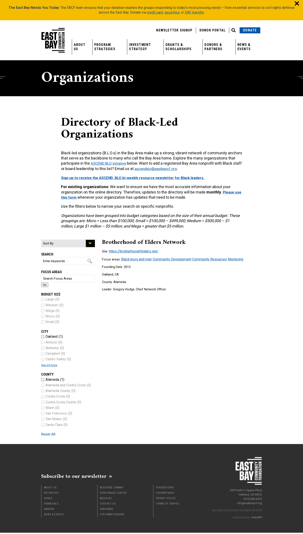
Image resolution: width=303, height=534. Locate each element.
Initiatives (51, 494)
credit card (155, 12)
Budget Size (50, 294)
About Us (79, 47)
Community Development (168, 258)
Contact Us (108, 504)
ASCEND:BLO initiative (109, 163)
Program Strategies (104, 47)
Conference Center (113, 494)
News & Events (244, 47)
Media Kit (106, 499)
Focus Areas (51, 272)
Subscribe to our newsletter (80, 476)
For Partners (165, 494)
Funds (48, 499)
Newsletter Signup (174, 30)
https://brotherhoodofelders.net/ (132, 251)
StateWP (256, 515)
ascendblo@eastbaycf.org (167, 168)
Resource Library (111, 488)
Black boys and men (135, 258)
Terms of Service (167, 504)
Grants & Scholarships (178, 47)
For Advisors (165, 488)
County (47, 374)
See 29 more (51, 365)
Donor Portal (212, 30)
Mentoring (227, 258)
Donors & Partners (213, 47)
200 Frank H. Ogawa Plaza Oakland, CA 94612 (246, 490)
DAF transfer (194, 12)
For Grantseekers (112, 515)
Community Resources (203, 258)
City (44, 332)
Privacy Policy (166, 499)
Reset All (50, 433)
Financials (51, 504)
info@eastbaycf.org (249, 501)
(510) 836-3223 (252, 497)
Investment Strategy (140, 47)
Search (47, 254)
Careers (49, 510)
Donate (250, 30)
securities (171, 12)
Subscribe (106, 510)
